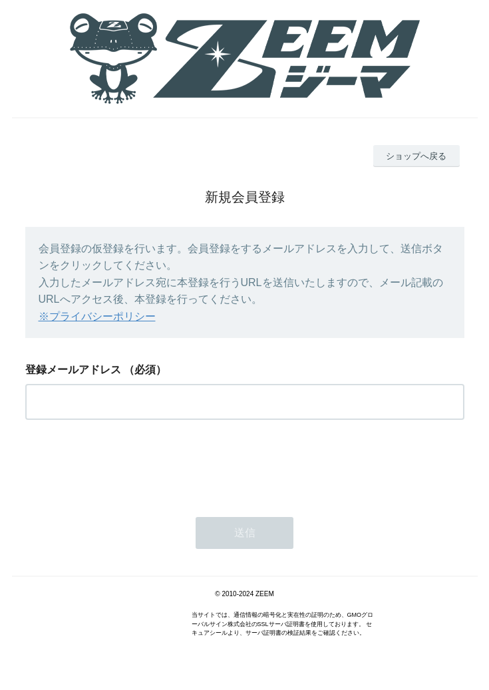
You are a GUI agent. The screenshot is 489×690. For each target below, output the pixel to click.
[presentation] (126, 464)
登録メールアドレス (73, 369)
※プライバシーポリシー (97, 316)
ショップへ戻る (416, 156)
